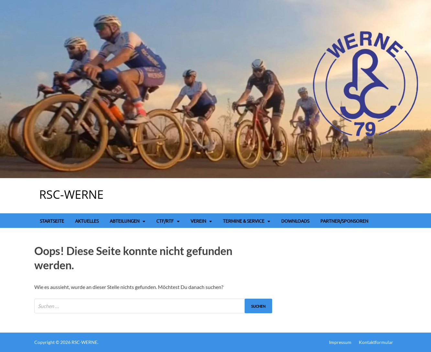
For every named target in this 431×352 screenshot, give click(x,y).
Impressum (340, 342)
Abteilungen (124, 221)
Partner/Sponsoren (344, 221)
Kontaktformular (376, 342)
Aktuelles (87, 221)
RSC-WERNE (71, 194)
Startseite (52, 221)
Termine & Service (243, 221)
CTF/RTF (165, 221)
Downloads (295, 221)
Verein (198, 221)
